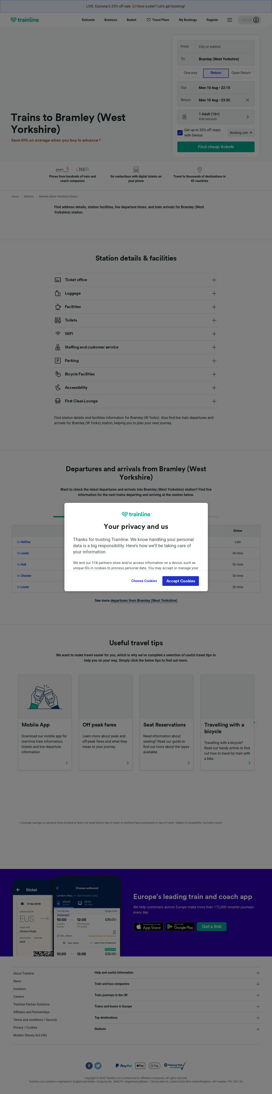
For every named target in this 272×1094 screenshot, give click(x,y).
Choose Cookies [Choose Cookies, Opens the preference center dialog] (144, 581)
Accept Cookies (180, 581)
